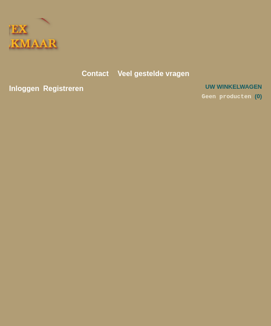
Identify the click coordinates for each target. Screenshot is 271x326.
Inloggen (24, 88)
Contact (95, 73)
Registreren (63, 88)
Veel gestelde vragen (153, 73)
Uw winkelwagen (233, 86)
